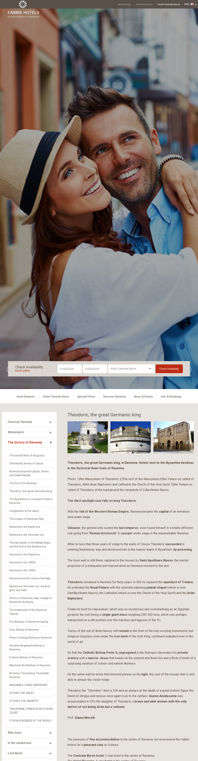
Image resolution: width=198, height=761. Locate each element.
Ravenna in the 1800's (22, 562)
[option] (99, 199)
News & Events (143, 396)
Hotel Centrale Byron (169, 4)
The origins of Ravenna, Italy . (27, 518)
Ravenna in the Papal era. (24, 554)
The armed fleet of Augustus (27, 455)
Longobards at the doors (24, 510)
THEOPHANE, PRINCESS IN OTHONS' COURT (31, 710)
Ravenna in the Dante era (24, 526)
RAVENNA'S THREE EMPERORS (28, 685)
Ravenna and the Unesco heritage (29, 578)
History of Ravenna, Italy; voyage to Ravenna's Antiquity (30, 600)
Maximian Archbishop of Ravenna (29, 665)
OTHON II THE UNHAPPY (24, 700)
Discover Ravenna (114, 396)
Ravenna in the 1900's (22, 570)
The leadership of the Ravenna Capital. (28, 611)
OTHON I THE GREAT (21, 693)
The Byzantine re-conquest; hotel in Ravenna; (31, 501)
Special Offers (86, 396)
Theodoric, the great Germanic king (30, 491)
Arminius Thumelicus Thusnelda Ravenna (29, 675)
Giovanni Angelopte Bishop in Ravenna (27, 647)
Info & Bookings (171, 396)
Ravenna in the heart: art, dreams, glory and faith (29, 588)
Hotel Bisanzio (144, 4)
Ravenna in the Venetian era (26, 534)
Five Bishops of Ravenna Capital (28, 621)
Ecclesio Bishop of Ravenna (26, 657)
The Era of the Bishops (23, 483)
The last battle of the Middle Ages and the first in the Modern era (29, 544)
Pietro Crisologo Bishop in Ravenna (30, 637)
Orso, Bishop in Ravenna (24, 629)
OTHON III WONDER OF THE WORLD (30, 720)
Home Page (124, 4)
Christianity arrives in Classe (26, 463)
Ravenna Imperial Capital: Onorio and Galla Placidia (29, 473)
